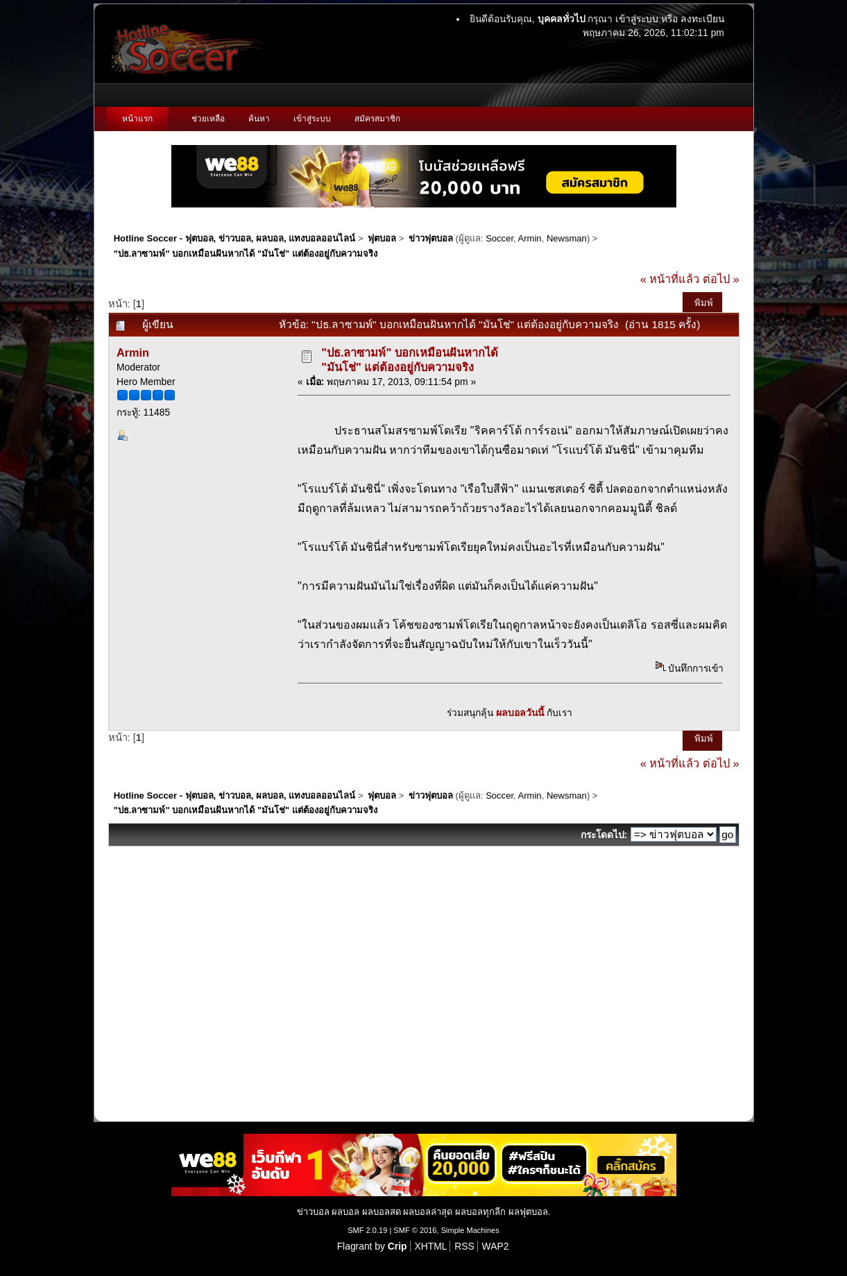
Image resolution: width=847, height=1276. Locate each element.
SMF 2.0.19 (367, 1230)
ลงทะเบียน (702, 18)
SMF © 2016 (414, 1230)
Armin (530, 238)
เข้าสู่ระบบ (636, 18)
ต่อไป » (721, 279)
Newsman (567, 238)
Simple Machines (470, 1230)
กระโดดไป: (604, 834)
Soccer (499, 238)
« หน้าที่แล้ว (670, 279)
